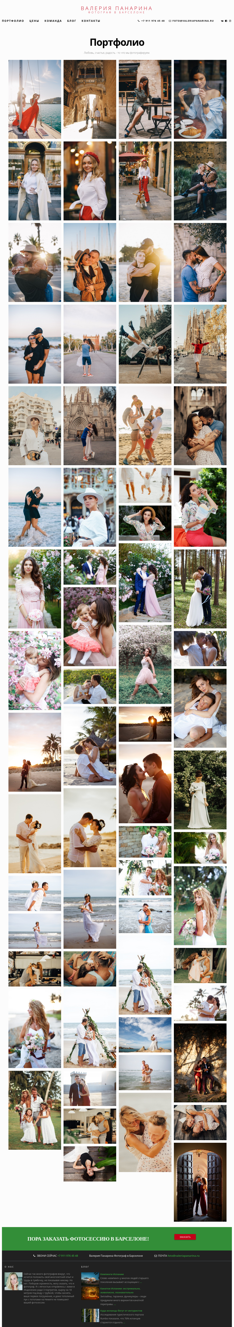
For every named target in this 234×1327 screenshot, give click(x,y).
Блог (72, 21)
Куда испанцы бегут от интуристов (121, 1310)
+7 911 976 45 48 (68, 1256)
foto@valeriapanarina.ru (184, 1256)
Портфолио (13, 21)
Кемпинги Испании (112, 1274)
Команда (53, 21)
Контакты (91, 21)
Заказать (185, 1236)
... (141, 1282)
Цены (34, 21)
